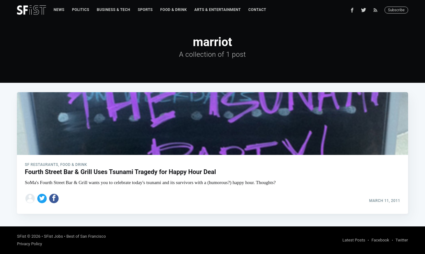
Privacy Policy (29, 243)
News (59, 10)
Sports (145, 10)
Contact (257, 10)
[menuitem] (59, 10)
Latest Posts (354, 240)
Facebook (380, 240)
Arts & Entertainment (217, 10)
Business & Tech (113, 10)
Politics (80, 10)
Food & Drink (173, 10)
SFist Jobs (53, 236)
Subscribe (396, 10)
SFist (21, 236)
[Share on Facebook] (54, 198)
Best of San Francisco (86, 236)
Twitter (402, 240)
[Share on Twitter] (42, 198)
